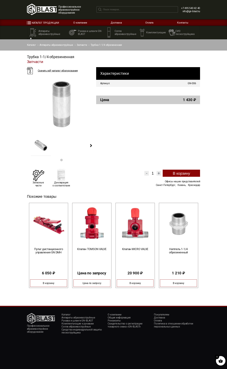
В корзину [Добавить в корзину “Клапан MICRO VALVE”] (135, 283)
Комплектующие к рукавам (77, 323)
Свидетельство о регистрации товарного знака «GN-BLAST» (125, 325)
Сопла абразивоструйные (76, 326)
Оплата (149, 22)
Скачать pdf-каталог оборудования (58, 70)
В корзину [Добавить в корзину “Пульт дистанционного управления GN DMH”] (48, 283)
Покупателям (161, 314)
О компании (80, 22)
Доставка (116, 22)
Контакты (182, 22)
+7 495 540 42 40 (190, 8)
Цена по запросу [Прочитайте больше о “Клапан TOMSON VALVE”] (91, 283)
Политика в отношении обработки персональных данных (173, 325)
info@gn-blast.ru (191, 11)
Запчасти (82, 44)
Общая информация (119, 317)
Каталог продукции (45, 22)
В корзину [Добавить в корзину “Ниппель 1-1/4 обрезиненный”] (178, 283)
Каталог (31, 44)
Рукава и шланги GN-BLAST (77, 320)
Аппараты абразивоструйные (56, 44)
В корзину (181, 173)
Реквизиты (114, 320)
